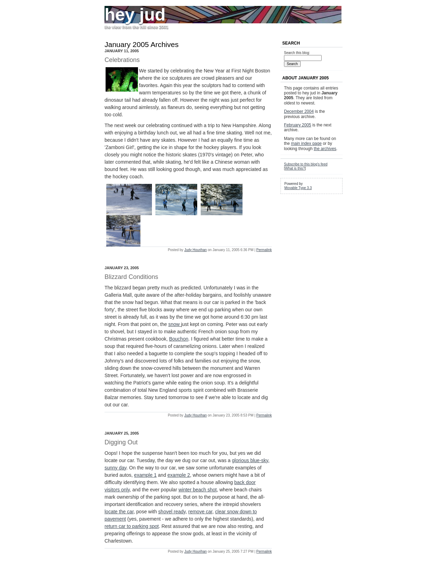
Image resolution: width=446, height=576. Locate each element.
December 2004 (299, 111)
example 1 (145, 475)
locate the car (119, 511)
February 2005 (297, 125)
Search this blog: (297, 53)
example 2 (179, 475)
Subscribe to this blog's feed (306, 164)
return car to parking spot (132, 526)
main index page (306, 143)
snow (174, 324)
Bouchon (178, 339)
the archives (325, 148)
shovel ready (171, 511)
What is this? (295, 168)
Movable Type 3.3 (298, 188)
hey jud (135, 14)
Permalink (264, 250)
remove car (200, 511)
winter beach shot (197, 489)
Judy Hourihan (195, 250)
